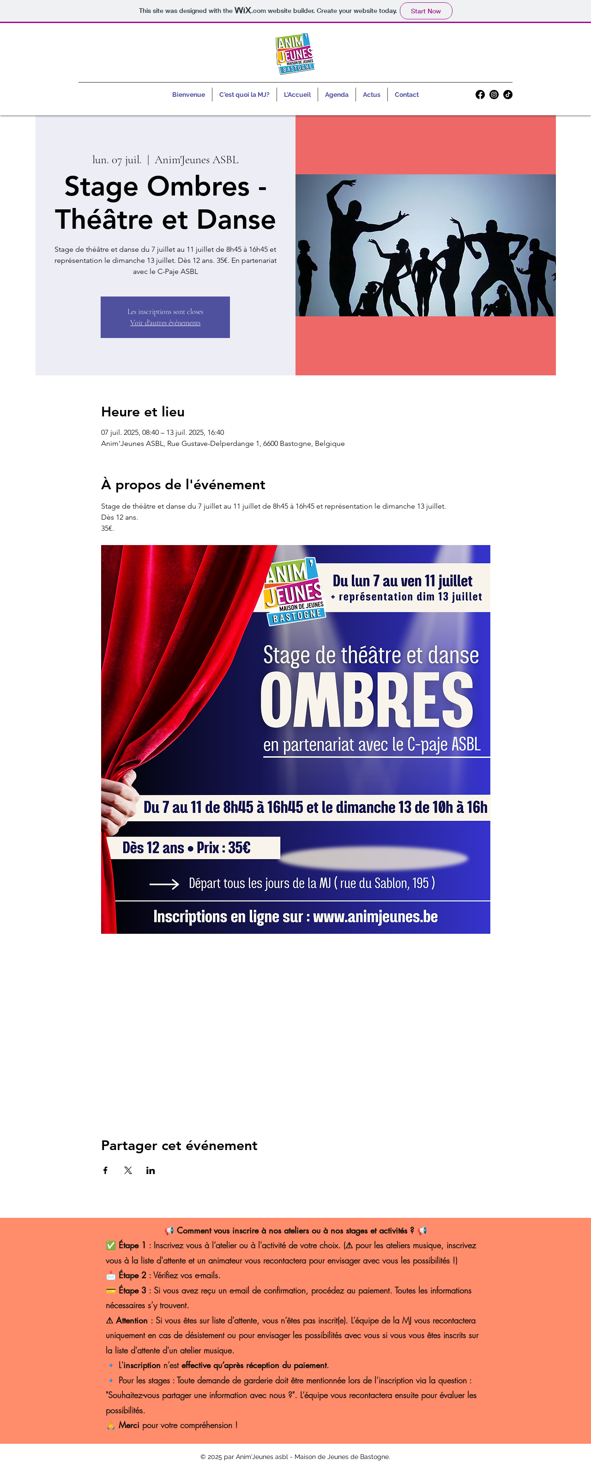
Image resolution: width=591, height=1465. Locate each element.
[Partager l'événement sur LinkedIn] (150, 1170)
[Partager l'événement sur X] (128, 1170)
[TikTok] (508, 94)
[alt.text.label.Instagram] (494, 94)
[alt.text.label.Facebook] (480, 94)
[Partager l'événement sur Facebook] (105, 1170)
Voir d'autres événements (165, 322)
